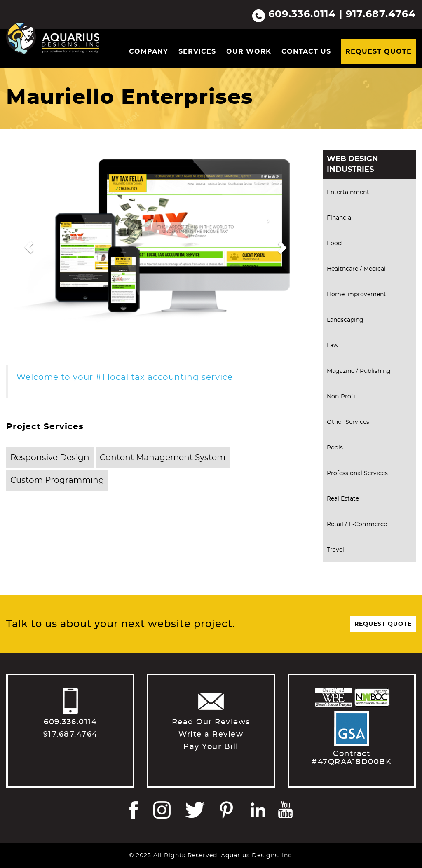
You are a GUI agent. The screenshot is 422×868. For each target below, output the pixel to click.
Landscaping (345, 320)
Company (148, 51)
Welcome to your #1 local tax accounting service (124, 377)
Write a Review (210, 734)
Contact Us (306, 51)
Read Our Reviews (211, 722)
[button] (29, 247)
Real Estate (343, 499)
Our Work (248, 51)
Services (197, 51)
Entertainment (348, 192)
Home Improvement (356, 294)
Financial (340, 218)
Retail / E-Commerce (357, 524)
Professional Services (357, 473)
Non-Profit (342, 397)
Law (332, 346)
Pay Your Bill (211, 747)
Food (334, 243)
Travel (335, 550)
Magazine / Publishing (359, 371)
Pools (335, 448)
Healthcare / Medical (356, 269)
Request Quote (378, 51)
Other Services (348, 422)
